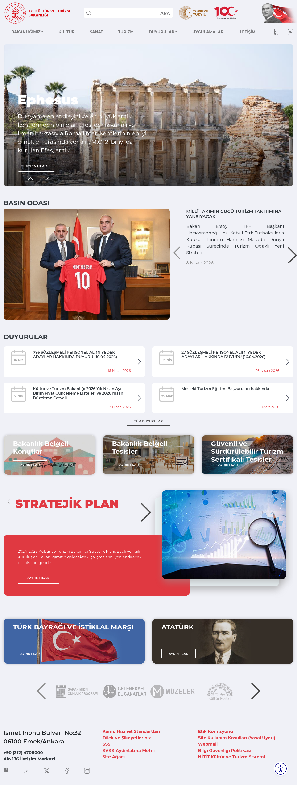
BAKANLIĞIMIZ (26, 32)
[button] (30, 179)
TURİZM (126, 32)
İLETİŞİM (247, 32)
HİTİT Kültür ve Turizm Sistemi (231, 757)
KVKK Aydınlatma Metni (129, 750)
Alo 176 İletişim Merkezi (29, 759)
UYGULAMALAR (207, 32)
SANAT (96, 32)
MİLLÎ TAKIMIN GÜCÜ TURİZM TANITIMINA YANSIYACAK (230, 215)
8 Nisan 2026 (200, 284)
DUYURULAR (161, 32)
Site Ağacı (114, 757)
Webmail (208, 744)
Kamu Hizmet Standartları (131, 731)
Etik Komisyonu (215, 731)
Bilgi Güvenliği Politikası (224, 750)
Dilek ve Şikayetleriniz (127, 737)
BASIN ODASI (27, 203)
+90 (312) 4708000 (23, 752)
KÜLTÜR (66, 32)
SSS (106, 744)
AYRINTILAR (38, 165)
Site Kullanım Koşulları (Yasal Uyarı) (236, 737)
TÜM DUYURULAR (148, 421)
